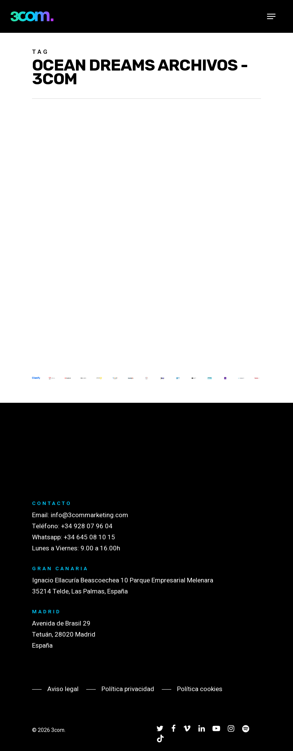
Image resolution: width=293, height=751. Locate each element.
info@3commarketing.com (89, 515)
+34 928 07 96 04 (87, 526)
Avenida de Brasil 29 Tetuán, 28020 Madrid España (63, 634)
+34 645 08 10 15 (89, 537)
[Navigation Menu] (271, 16)
